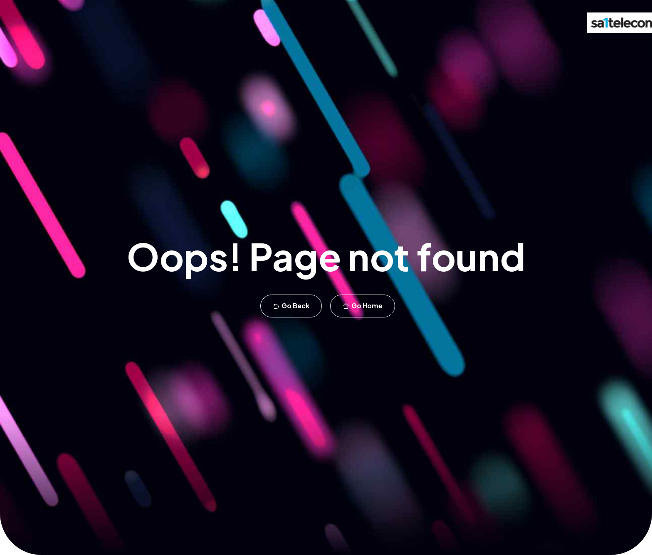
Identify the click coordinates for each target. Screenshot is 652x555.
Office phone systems (183, 46)
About (427, 46)
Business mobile (256, 46)
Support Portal (500, 46)
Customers (387, 46)
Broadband (312, 46)
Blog (457, 46)
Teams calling (114, 46)
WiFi (350, 46)
